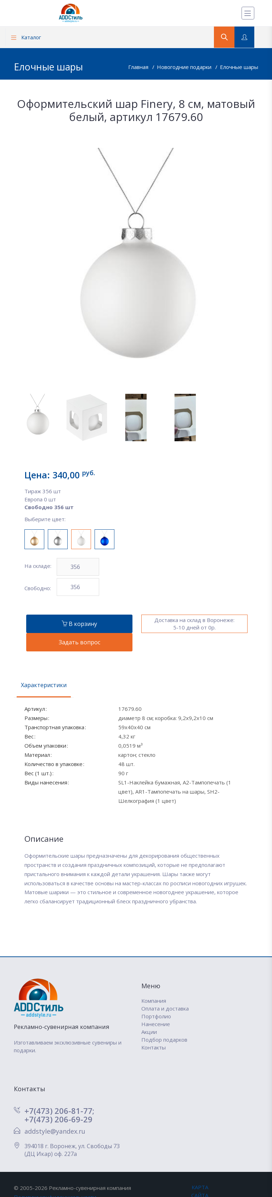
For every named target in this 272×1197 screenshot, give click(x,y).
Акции (149, 1031)
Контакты (153, 1047)
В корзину (79, 624)
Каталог (26, 37)
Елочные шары (239, 66)
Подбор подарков (164, 1039)
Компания (153, 1000)
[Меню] (248, 13)
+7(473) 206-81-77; (59, 1110)
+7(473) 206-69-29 (58, 1119)
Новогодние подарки (185, 66)
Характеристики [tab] (44, 685)
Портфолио (156, 1016)
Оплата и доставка (165, 1008)
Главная (139, 66)
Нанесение (155, 1024)
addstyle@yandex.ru (54, 1131)
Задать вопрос (79, 642)
